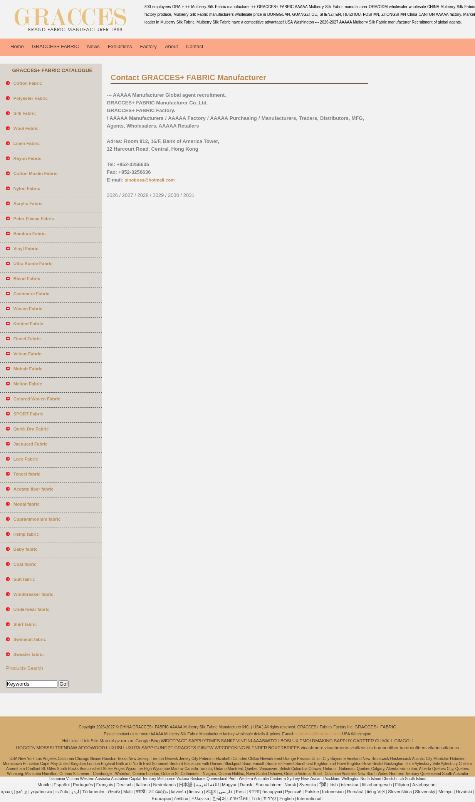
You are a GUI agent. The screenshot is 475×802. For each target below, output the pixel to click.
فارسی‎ (226, 791)
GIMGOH (403, 740)
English (286, 798)
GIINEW (205, 747)
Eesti (241, 791)
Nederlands (164, 784)
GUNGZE (163, 747)
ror (123, 740)
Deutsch (124, 784)
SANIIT (228, 740)
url (111, 740)
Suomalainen (268, 784)
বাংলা (254, 791)
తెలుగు (114, 791)
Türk (256, 798)
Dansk (246, 784)
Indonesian (333, 791)
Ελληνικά (200, 798)
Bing (155, 740)
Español (62, 784)
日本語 (186, 784)
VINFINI (244, 740)
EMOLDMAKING (316, 740)
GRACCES (185, 747)
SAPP (147, 747)
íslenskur (350, 784)
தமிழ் (21, 791)
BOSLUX (289, 740)
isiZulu (61, 791)
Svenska (307, 784)
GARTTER (363, 740)
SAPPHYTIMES (204, 740)
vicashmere (312, 747)
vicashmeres (336, 747)
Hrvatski (464, 791)
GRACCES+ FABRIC (55, 46)
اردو (75, 791)
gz (117, 740)
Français (104, 784)
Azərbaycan (423, 784)
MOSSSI (45, 747)
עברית (270, 798)
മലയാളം (158, 791)
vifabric (434, 747)
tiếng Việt (376, 791)
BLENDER (256, 747)
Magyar (229, 784)
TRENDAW (66, 747)
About (171, 46)
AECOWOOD (91, 747)
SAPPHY (343, 740)
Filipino (402, 784)
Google (143, 740)
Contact (194, 46)
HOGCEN (25, 747)
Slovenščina (400, 791)
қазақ (7, 791)
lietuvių (196, 791)
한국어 (219, 798)
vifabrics (451, 747)
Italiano (143, 784)
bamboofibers (413, 747)
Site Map (99, 740)
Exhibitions (120, 46)
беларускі (272, 791)
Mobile (43, 784)
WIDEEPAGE (174, 740)
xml (131, 740)
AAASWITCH (266, 740)
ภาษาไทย (239, 798)
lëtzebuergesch (377, 784)
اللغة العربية (207, 784)
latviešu (178, 791)
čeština (181, 798)
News (93, 46)
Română (355, 791)
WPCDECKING (230, 747)
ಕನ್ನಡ (211, 791)
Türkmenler (93, 791)
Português (83, 784)
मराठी (140, 791)
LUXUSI (114, 747)
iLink (85, 740)
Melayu (445, 791)
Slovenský (425, 791)
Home (17, 46)
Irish (333, 784)
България (161, 798)
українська (41, 791)
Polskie (312, 791)
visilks (367, 747)
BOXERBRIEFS (284, 747)
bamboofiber (386, 747)
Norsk (290, 784)
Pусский (293, 791)
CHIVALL (384, 740)
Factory (148, 46)
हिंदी (322, 784)
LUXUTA (132, 747)
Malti (128, 791)
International (309, 798)
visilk (355, 747)
